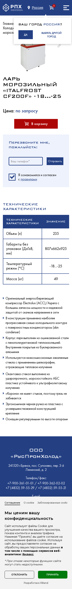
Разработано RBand (36, 583)
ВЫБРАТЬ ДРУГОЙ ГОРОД (51, 34)
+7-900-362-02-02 (51, 483)
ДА (25, 34)
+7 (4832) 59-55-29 (20, 488)
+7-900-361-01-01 (21, 483)
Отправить (55, 161)
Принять (52, 574)
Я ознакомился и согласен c (37, 177)
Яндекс (28, 554)
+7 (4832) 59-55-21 (52, 488)
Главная (9, 23)
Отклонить (19, 574)
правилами (29, 179)
